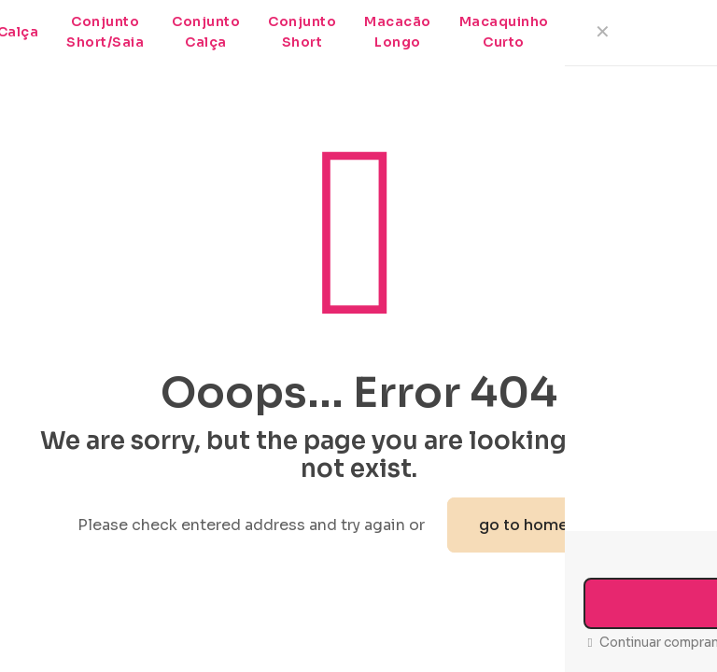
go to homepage (543, 525)
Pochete (677, 31)
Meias (598, 31)
